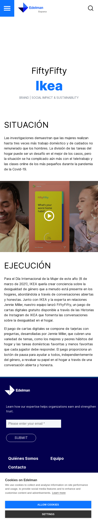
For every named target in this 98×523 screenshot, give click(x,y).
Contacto (17, 467)
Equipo (57, 458)
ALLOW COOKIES (48, 504)
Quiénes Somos (23, 458)
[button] (7, 8)
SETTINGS (48, 514)
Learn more (58, 492)
